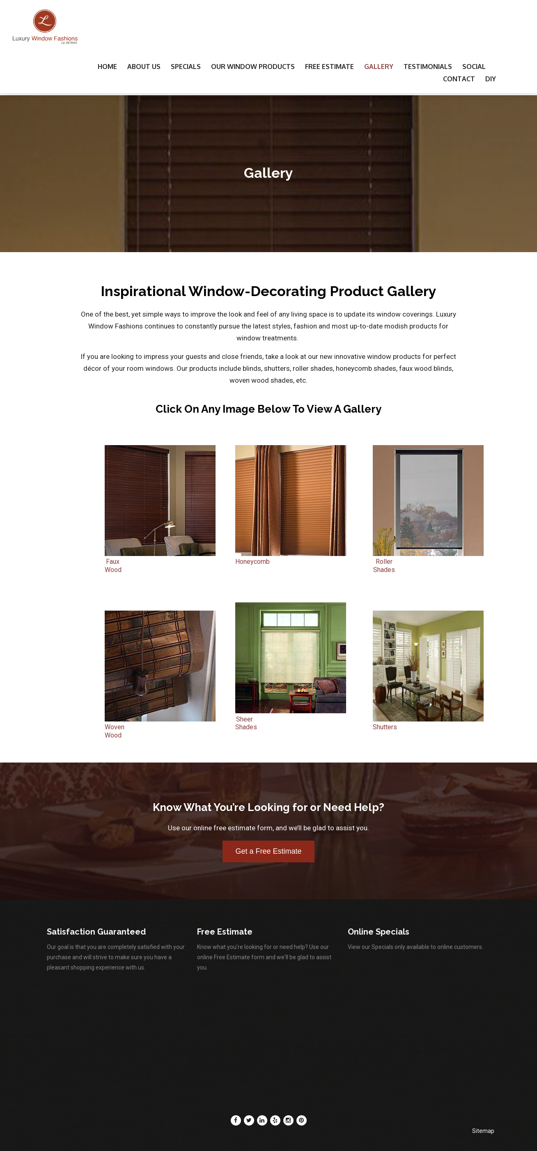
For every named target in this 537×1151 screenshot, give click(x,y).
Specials (186, 67)
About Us (144, 67)
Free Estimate (329, 67)
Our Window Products (253, 67)
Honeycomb (290, 558)
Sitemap (483, 1131)
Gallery (378, 67)
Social (474, 67)
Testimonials (428, 67)
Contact (459, 79)
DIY (490, 79)
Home (107, 67)
